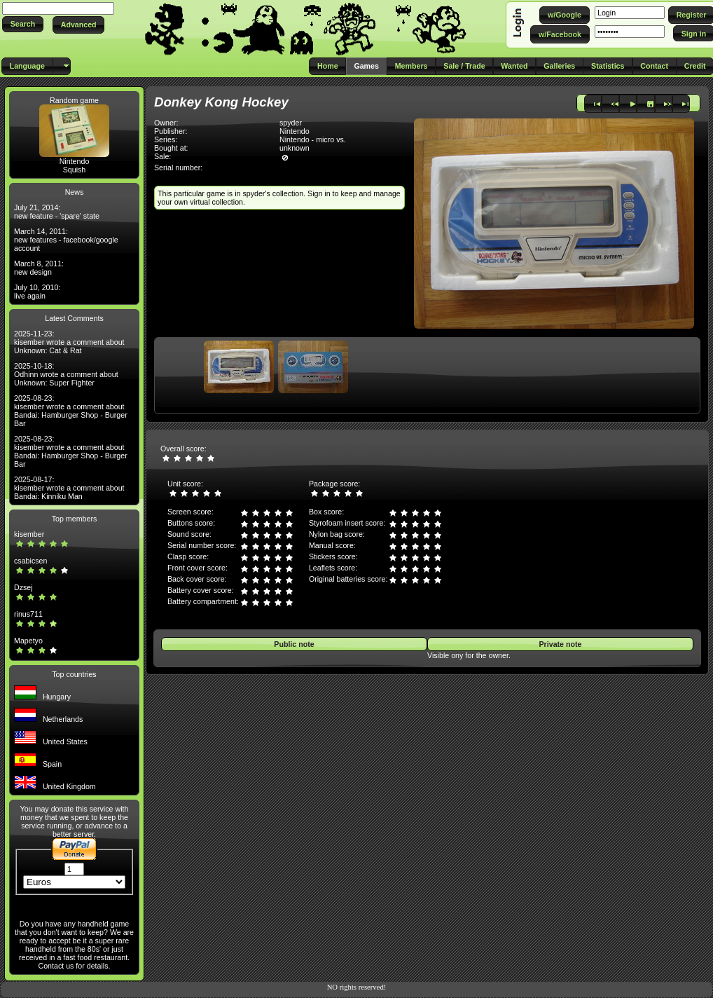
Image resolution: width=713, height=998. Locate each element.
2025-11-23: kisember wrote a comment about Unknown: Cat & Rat (69, 342)
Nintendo (75, 161)
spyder (290, 122)
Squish (74, 169)
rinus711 (28, 614)
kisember (29, 534)
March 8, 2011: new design (39, 267)
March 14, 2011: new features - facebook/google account (66, 239)
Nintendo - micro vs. (312, 139)
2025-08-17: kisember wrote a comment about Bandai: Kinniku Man (69, 487)
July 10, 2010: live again (37, 291)
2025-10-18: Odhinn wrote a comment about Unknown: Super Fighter (66, 374)
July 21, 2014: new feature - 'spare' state (56, 211)
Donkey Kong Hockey (221, 102)
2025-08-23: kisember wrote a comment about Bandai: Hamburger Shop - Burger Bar (70, 411)
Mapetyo (28, 640)
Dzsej (23, 587)
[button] (22, 24)
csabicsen (30, 560)
